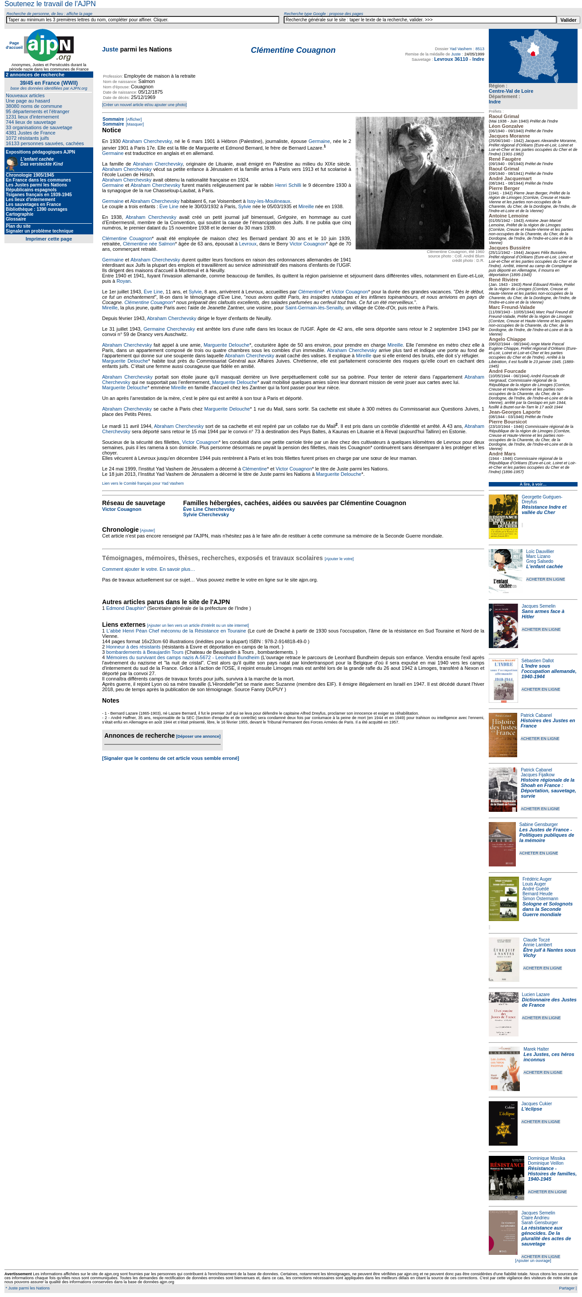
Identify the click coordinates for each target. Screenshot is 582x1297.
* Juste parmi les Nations (27, 1288)
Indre (495, 101)
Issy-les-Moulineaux (268, 201)
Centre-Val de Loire (511, 91)
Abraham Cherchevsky (146, 141)
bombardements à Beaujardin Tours (144, 652)
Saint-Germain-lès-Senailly (314, 307)
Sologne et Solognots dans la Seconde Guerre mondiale (548, 909)
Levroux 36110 (451, 59)
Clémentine (310, 291)
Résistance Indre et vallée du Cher (544, 509)
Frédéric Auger (537, 879)
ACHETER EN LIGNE (545, 579)
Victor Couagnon (307, 243)
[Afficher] (133, 119)
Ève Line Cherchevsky (209, 509)
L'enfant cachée (544, 566)
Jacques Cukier (536, 1103)
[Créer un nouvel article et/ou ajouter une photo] (144, 105)
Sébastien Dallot (538, 660)
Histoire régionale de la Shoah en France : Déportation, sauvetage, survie (548, 788)
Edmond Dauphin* (126, 608)
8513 (479, 49)
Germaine (319, 141)
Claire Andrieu (535, 1217)
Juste (110, 49)
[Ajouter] (147, 530)
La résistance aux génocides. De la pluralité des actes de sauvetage (546, 1235)
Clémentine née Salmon (149, 243)
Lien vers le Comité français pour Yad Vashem (143, 483)
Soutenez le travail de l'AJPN (50, 4)
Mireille (306, 206)
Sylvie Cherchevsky (206, 514)
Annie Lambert (537, 944)
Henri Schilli (288, 185)
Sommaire (113, 119)
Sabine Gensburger (538, 824)
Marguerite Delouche (226, 345)
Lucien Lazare (536, 994)
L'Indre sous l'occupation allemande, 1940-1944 (549, 671)
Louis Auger (534, 884)
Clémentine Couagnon (127, 238)
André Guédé (536, 888)
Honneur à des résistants (133, 646)
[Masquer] (134, 124)
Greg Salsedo (539, 561)
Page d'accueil (14, 45)
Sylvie (244, 206)
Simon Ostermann (540, 898)
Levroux (248, 243)
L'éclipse (531, 1108)
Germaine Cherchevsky (169, 329)
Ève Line (168, 206)
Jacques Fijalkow (537, 774)
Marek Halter (536, 1049)
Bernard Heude (538, 893)
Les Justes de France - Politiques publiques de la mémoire (546, 835)
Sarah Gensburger (539, 1222)
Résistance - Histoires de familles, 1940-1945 (552, 1174)
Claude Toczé (536, 939)
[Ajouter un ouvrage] (533, 1260)
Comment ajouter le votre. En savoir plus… (148, 569)
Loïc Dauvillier (540, 551)
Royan (123, 281)
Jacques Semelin (538, 606)
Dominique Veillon (545, 1163)
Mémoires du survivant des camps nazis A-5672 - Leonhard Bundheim (182, 657)
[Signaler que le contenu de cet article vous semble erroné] (170, 758)
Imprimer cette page (49, 238)
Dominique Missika (546, 1158)
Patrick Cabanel (536, 715)
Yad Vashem (461, 49)
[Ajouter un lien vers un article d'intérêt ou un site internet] (198, 625)
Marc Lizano (538, 556)
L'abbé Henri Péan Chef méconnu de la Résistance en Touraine (176, 630)
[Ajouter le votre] (339, 559)
